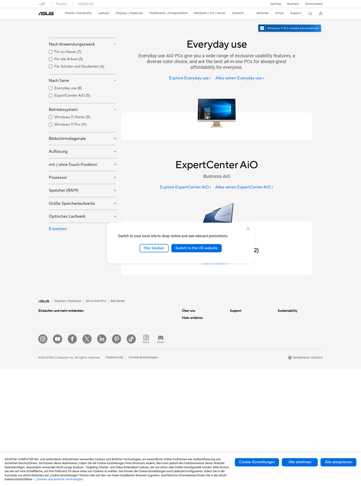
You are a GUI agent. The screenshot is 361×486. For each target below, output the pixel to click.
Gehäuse (92, 359)
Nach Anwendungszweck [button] (72, 69)
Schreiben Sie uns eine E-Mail (249, 345)
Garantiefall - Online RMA (247, 318)
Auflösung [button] (58, 176)
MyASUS (236, 383)
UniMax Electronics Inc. (198, 366)
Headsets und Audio (147, 363)
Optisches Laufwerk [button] (67, 241)
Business (293, 4)
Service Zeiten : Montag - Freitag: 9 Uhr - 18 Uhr (247, 361)
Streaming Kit (142, 370)
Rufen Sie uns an (241, 352)
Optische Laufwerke (99, 387)
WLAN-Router (143, 318)
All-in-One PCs (48, 394)
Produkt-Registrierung (245, 338)
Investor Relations (194, 338)
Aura (185, 435)
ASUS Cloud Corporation (199, 359)
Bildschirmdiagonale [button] (67, 163)
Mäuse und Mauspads (148, 356)
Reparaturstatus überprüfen (249, 325)
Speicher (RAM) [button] (64, 215)
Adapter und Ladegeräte (150, 394)
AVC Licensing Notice (196, 415)
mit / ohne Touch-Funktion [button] (73, 189)
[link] (46, 13)
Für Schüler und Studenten (56, 360)
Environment (314, 4)
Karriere (187, 325)
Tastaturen (140, 349)
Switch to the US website (196, 248)
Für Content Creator (52, 353)
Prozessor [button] (58, 202)
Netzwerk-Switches (146, 335)
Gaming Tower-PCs (99, 318)
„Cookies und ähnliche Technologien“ (60, 479)
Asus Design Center (195, 394)
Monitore (44, 380)
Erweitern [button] (58, 254)
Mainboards (94, 345)
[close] (248, 229)
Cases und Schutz (145, 387)
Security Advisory (242, 370)
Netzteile (92, 373)
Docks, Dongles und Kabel (151, 401)
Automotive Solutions (196, 408)
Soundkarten (94, 380)
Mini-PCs (92, 331)
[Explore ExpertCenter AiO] (186, 187)
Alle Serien (118, 301)
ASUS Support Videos (245, 377)
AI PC (186, 380)
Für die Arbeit (47, 346)
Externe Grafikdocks (100, 401)
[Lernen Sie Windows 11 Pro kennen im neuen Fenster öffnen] (290, 29)
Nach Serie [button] (59, 105)
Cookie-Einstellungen (257, 462)
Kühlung (91, 366)
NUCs (90, 325)
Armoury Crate (192, 428)
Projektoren (46, 387)
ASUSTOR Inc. (192, 352)
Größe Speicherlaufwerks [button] (72, 228)
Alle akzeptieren (338, 462)
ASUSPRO (189, 401)
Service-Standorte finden (247, 331)
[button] (275, 4)
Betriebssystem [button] (63, 134)
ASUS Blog (189, 421)
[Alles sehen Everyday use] (240, 78)
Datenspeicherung (98, 394)
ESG (281, 318)
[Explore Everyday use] (190, 78)
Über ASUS (190, 318)
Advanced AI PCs (194, 387)
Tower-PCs (45, 401)
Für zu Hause (46, 339)
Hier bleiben (154, 248)
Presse (186, 345)
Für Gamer (45, 366)
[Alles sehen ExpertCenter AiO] (244, 187)
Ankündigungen (192, 331)
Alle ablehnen (299, 462)
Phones (43, 325)
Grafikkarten (94, 352)
